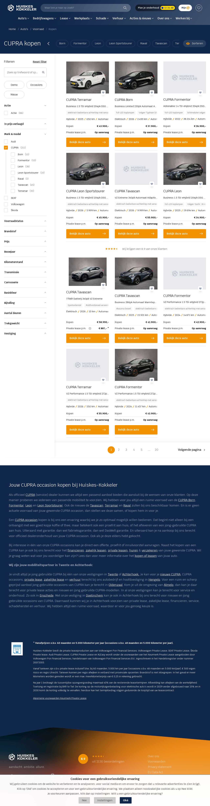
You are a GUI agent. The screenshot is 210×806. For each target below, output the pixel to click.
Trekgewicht (12, 323)
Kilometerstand (13, 262)
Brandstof (10, 231)
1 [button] (111, 450)
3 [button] (126, 450)
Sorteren (194, 43)
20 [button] (156, 450)
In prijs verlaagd (14, 123)
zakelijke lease (54, 579)
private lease (33, 579)
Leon (98, 43)
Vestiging (10, 333)
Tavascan (161, 43)
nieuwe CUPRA (170, 574)
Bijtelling (9, 302)
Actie (7, 105)
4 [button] (134, 450)
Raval (143, 43)
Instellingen (104, 800)
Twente (113, 574)
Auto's (25, 29)
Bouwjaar (9, 251)
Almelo (168, 585)
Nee (84, 800)
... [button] (149, 450)
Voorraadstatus (13, 221)
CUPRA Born (186, 500)
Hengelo (154, 579)
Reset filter (40, 61)
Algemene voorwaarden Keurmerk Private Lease (59, 698)
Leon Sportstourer (120, 43)
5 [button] (141, 450)
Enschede (46, 595)
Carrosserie (11, 282)
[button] (192, 450)
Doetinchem (94, 595)
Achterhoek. (130, 574)
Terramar (111, 505)
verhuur (75, 579)
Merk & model (12, 134)
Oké (125, 800)
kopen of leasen (146, 556)
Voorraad (38, 29)
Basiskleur (10, 292)
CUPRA (30, 495)
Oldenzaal (116, 585)
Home (12, 29)
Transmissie (11, 272)
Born (62, 43)
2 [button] (119, 450)
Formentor (80, 43)
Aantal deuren (12, 313)
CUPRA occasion (26, 520)
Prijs (6, 241)
